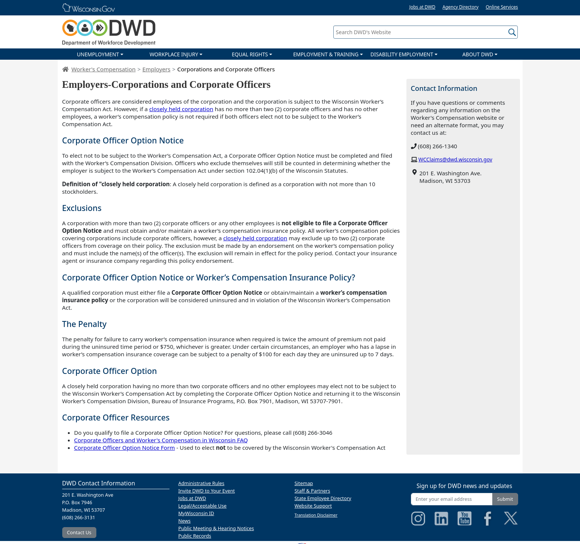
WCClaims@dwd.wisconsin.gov (455, 159)
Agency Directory (460, 7)
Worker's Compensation (104, 69)
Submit (505, 499)
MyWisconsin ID (196, 513)
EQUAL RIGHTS (250, 54)
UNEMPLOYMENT (98, 54)
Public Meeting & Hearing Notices (216, 528)
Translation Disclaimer (316, 515)
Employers (156, 69)
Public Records (194, 535)
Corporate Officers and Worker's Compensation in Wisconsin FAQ (161, 440)
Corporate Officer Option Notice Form (124, 447)
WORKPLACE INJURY (174, 54)
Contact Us (79, 532)
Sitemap (304, 483)
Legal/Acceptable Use (202, 505)
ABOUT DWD (477, 54)
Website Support (313, 505)
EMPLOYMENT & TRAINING (325, 54)
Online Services (502, 7)
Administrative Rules (201, 483)
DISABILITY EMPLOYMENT (401, 54)
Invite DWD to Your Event (206, 490)
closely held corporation (181, 109)
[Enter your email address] (452, 499)
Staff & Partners (312, 490)
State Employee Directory (323, 498)
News (184, 520)
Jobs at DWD (422, 7)
